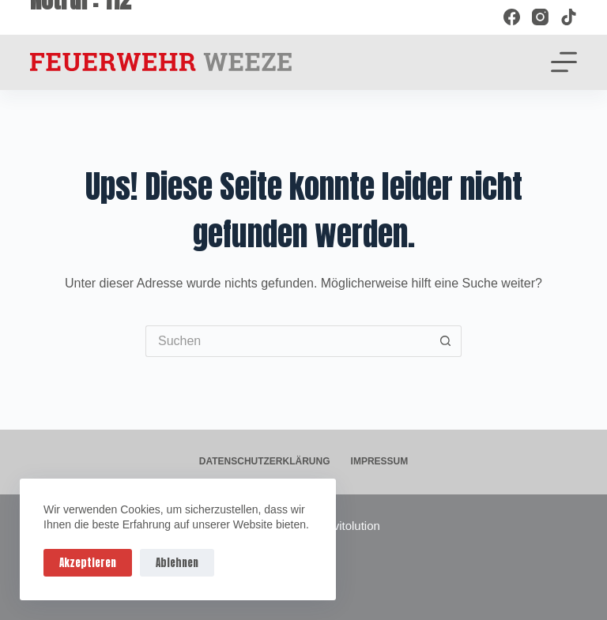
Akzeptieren (87, 562)
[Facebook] (511, 17)
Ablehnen (177, 562)
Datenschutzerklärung (264, 461)
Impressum (380, 461)
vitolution (357, 525)
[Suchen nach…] (287, 341)
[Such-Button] (446, 341)
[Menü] (564, 62)
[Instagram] (540, 17)
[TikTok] (568, 17)
